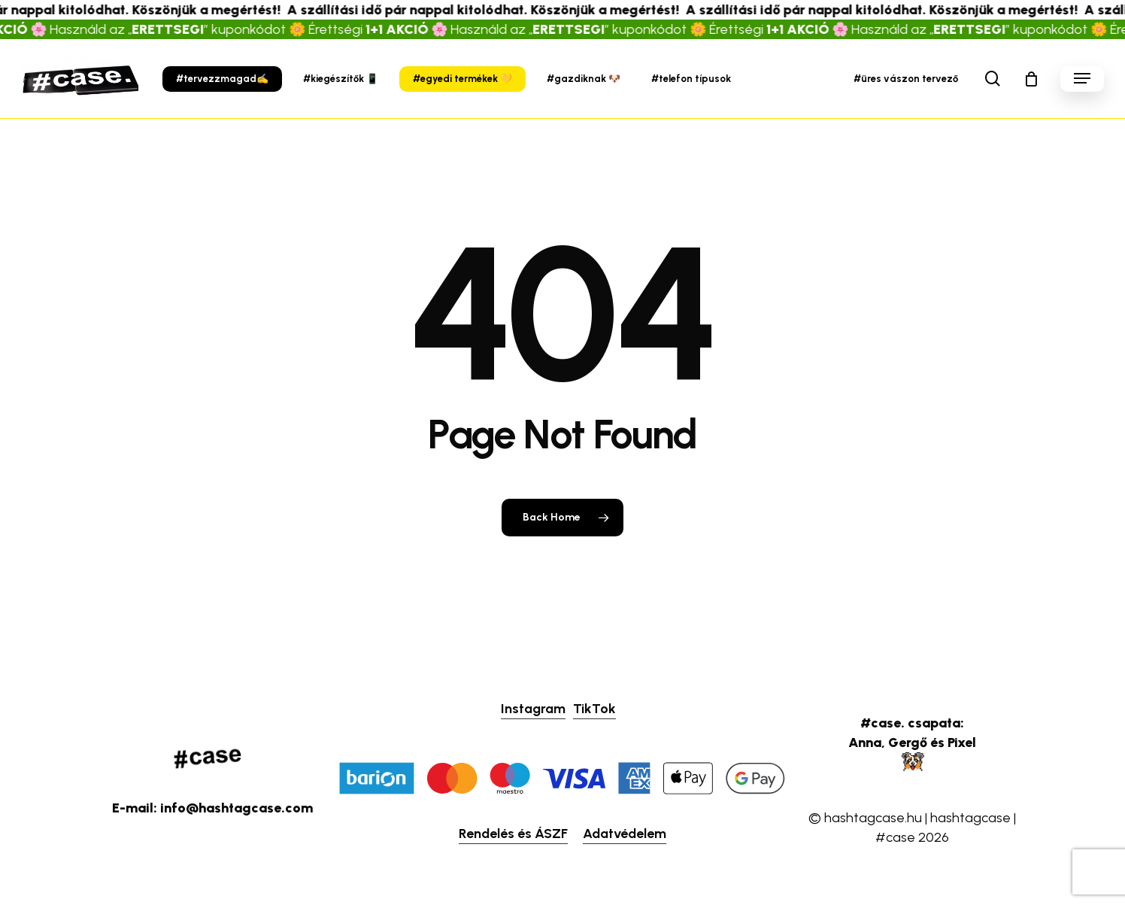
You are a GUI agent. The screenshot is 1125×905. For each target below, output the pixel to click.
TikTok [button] (594, 708)
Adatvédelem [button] (624, 833)
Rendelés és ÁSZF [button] (513, 833)
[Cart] (1031, 79)
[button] (1082, 79)
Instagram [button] (533, 708)
